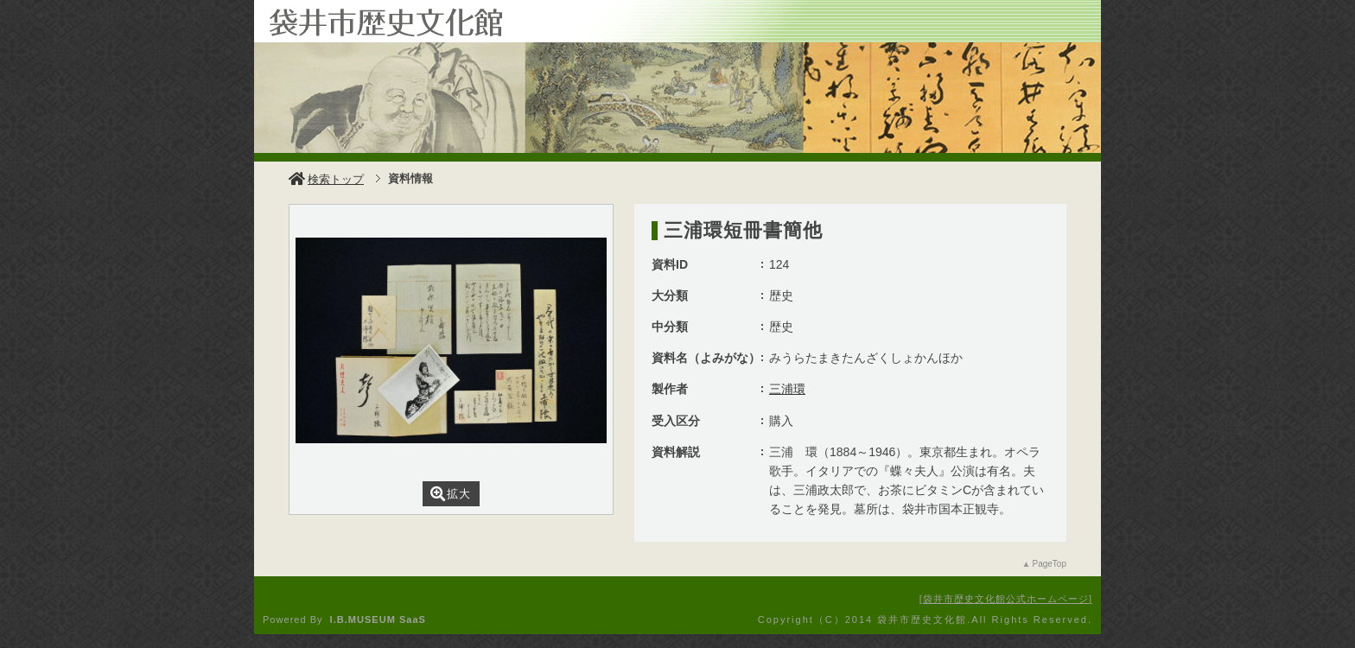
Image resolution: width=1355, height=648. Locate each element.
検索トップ (326, 179)
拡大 (450, 493)
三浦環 (787, 389)
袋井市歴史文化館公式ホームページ (1006, 599)
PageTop (1049, 564)
